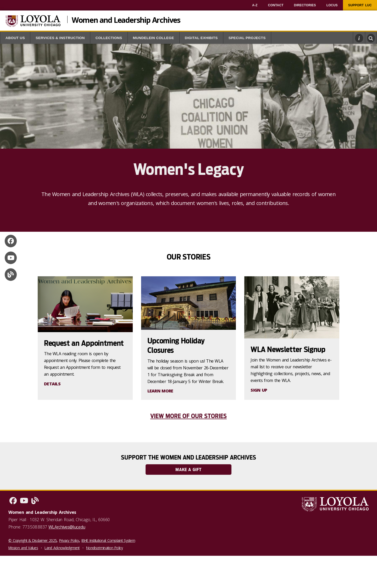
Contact (276, 5)
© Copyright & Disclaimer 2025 (32, 540)
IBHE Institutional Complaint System (108, 540)
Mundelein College (153, 38)
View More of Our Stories (188, 416)
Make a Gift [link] (188, 469)
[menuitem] (255, 5)
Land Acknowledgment (62, 547)
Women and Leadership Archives (126, 19)
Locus (332, 5)
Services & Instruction (60, 38)
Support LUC (360, 5)
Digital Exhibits (201, 38)
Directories (305, 5)
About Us (15, 38)
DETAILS (52, 383)
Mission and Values (23, 547)
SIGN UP (259, 390)
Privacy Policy (69, 540)
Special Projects (247, 38)
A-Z (255, 5)
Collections (109, 38)
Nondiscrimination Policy (104, 547)
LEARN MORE (160, 391)
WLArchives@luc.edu (66, 527)
